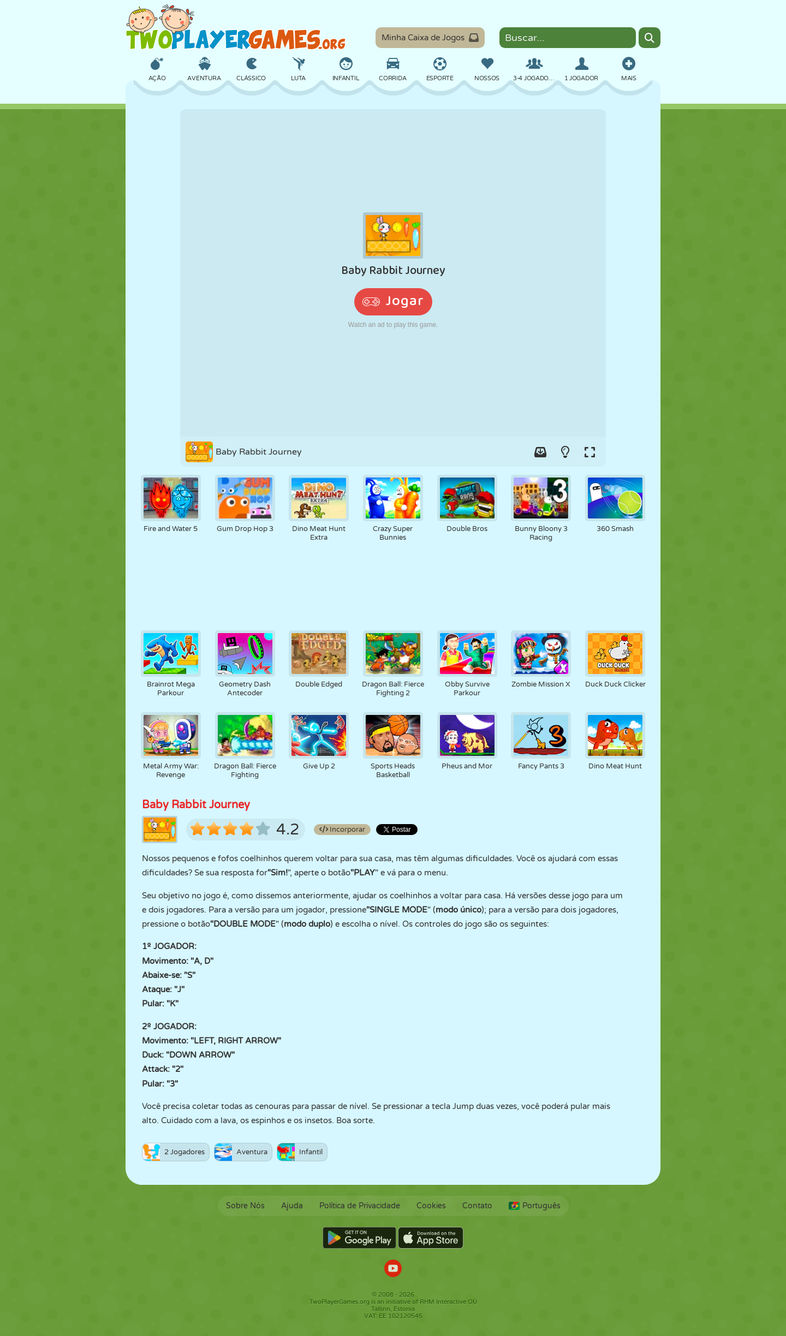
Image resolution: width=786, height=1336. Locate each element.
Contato (477, 1205)
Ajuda (292, 1205)
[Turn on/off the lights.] (565, 452)
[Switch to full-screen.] (589, 452)
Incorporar (342, 829)
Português (535, 1205)
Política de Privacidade (359, 1205)
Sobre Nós (245, 1205)
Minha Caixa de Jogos (430, 38)
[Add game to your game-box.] (540, 452)
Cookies (431, 1205)
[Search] (649, 37)
